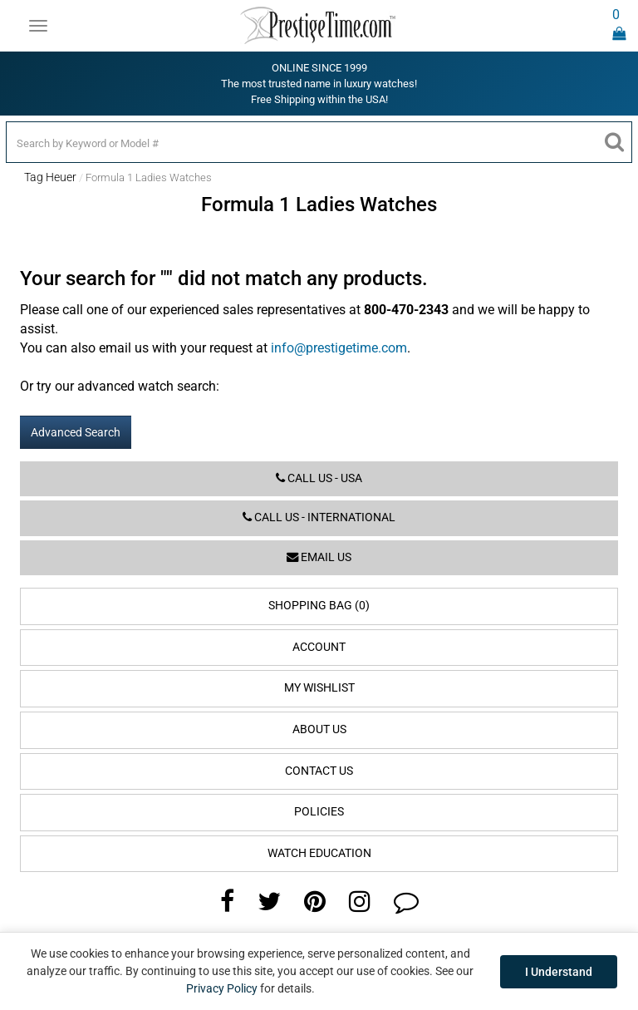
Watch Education (319, 853)
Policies (319, 812)
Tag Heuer (50, 177)
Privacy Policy (222, 988)
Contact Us (319, 771)
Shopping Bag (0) (319, 606)
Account (319, 647)
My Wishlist (319, 688)
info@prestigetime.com (339, 348)
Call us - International (319, 517)
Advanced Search (75, 432)
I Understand (558, 971)
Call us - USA (319, 478)
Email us (319, 557)
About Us (319, 729)
